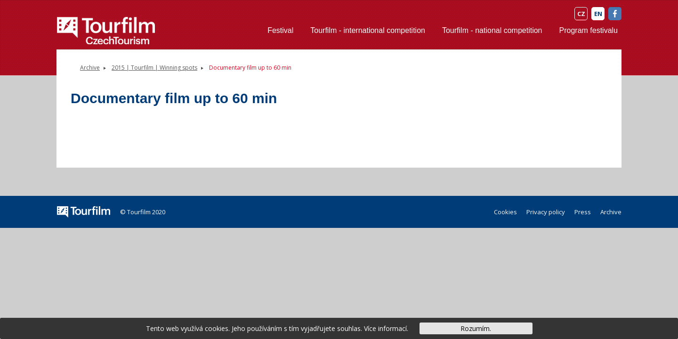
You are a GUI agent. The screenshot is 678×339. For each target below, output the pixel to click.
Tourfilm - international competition (367, 30)
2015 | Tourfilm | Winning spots (154, 68)
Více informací (385, 328)
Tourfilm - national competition (492, 30)
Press (582, 212)
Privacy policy (545, 212)
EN (598, 13)
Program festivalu (588, 30)
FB (615, 13)
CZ (581, 13)
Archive (90, 68)
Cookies (505, 212)
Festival (280, 30)
